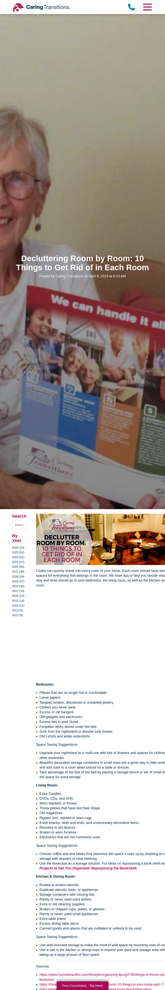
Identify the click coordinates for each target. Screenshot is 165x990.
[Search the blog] (19, 524)
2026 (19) (18, 547)
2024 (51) (18, 557)
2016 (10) (18, 595)
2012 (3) (17, 615)
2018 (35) (18, 586)
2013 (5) (17, 610)
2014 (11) (18, 605)
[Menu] (147, 7)
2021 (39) (18, 571)
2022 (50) (18, 566)
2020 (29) (18, 576)
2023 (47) (18, 561)
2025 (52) (18, 552)
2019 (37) (18, 581)
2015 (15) (18, 600)
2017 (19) (18, 590)
